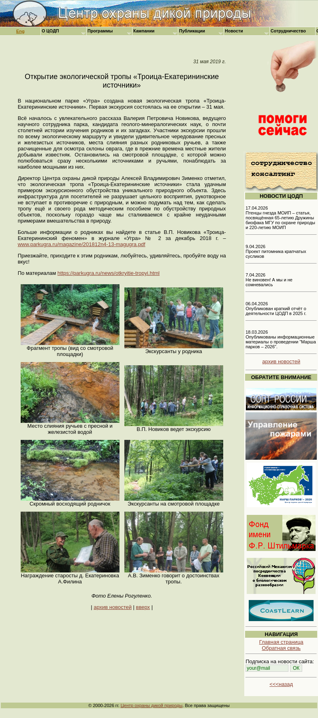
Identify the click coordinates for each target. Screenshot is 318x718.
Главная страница (281, 642)
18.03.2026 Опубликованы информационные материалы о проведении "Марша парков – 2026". (280, 339)
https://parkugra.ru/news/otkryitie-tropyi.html (109, 273)
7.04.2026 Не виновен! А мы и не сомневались (268, 279)
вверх (143, 607)
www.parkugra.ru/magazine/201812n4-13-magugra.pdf (81, 244)
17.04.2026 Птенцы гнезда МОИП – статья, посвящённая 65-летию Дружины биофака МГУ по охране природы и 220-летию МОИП (280, 218)
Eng (20, 31)
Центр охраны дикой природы (152, 705)
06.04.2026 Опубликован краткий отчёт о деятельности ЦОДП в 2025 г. (275, 308)
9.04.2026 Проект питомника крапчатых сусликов (275, 251)
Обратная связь (281, 648)
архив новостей (113, 607)
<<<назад (281, 684)
